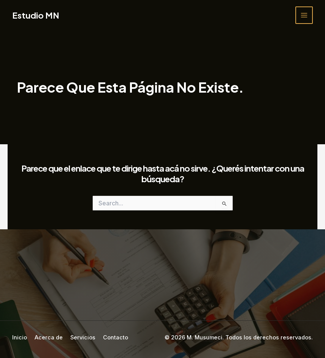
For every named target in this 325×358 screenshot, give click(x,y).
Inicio (19, 337)
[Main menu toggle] (304, 15)
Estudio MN (35, 15)
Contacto (115, 337)
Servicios (82, 337)
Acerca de (49, 337)
